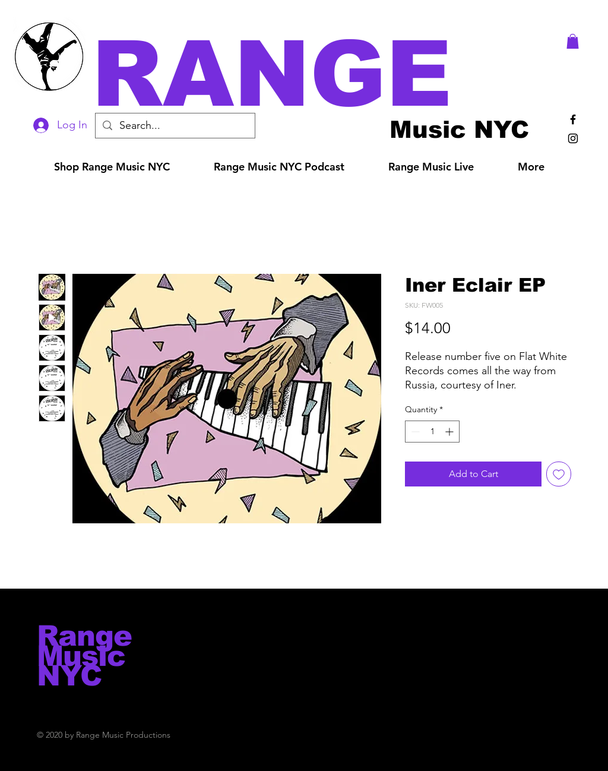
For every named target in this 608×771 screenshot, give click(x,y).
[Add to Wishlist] (558, 474)
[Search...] (174, 125)
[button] (320, 74)
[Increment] (450, 431)
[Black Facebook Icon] (573, 119)
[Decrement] (414, 431)
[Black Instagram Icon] (573, 138)
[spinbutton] (432, 431)
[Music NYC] (459, 129)
